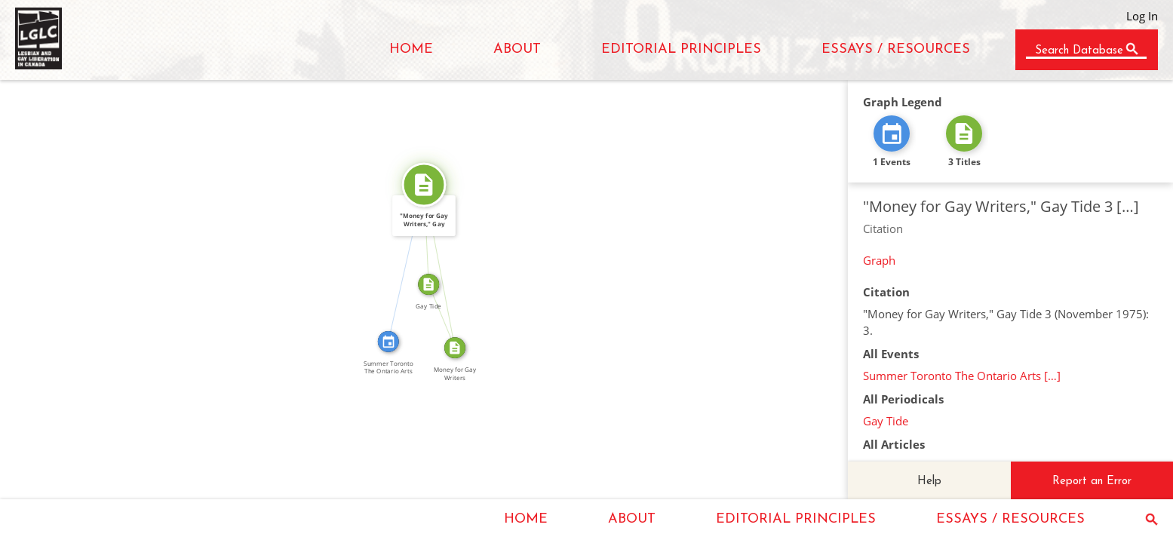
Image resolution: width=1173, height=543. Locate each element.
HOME (411, 49)
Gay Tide (885, 420)
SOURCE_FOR (445, 265)
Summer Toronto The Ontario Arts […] (962, 375)
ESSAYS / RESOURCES (895, 49)
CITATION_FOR (400, 261)
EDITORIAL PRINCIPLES (681, 49)
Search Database (1079, 51)
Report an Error (1092, 481)
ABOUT (517, 49)
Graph (879, 260)
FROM (447, 314)
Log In (1142, 16)
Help (929, 481)
